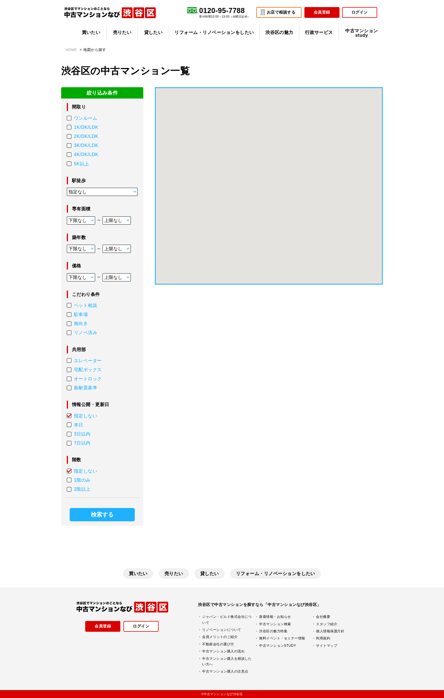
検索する (102, 514)
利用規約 (323, 638)
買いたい (91, 32)
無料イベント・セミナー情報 (282, 638)
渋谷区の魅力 (279, 32)
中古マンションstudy (361, 33)
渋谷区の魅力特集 (273, 631)
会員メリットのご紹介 (220, 637)
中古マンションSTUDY (277, 646)
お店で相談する (281, 12)
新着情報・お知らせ (275, 617)
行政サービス (319, 32)
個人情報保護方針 (330, 631)
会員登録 (322, 12)
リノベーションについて (221, 630)
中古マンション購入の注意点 (225, 671)
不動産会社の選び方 (218, 644)
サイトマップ (326, 646)
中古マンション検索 (275, 624)
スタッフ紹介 (326, 624)
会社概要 (323, 617)
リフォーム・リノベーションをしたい (214, 32)
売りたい (122, 32)
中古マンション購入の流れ (223, 651)
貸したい (153, 32)
